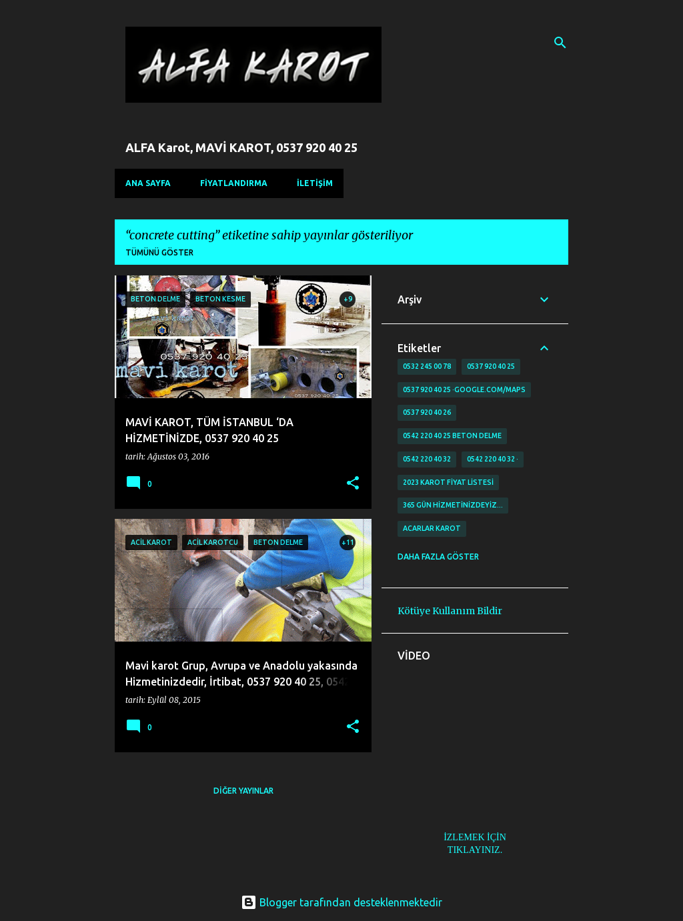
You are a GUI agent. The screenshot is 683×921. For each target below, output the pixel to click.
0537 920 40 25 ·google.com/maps (464, 389)
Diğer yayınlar (243, 790)
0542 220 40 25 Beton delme (452, 435)
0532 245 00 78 (427, 366)
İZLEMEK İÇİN (475, 837)
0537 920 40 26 (427, 412)
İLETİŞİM (315, 183)
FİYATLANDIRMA (233, 183)
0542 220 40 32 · (492, 459)
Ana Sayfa (148, 183)
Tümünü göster (159, 252)
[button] (353, 484)
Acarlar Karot (432, 528)
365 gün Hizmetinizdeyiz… (453, 505)
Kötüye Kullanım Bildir (450, 611)
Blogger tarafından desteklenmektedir (341, 902)
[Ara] (560, 43)
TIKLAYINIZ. (475, 850)
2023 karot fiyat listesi (448, 482)
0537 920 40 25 (491, 366)
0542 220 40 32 (427, 459)
